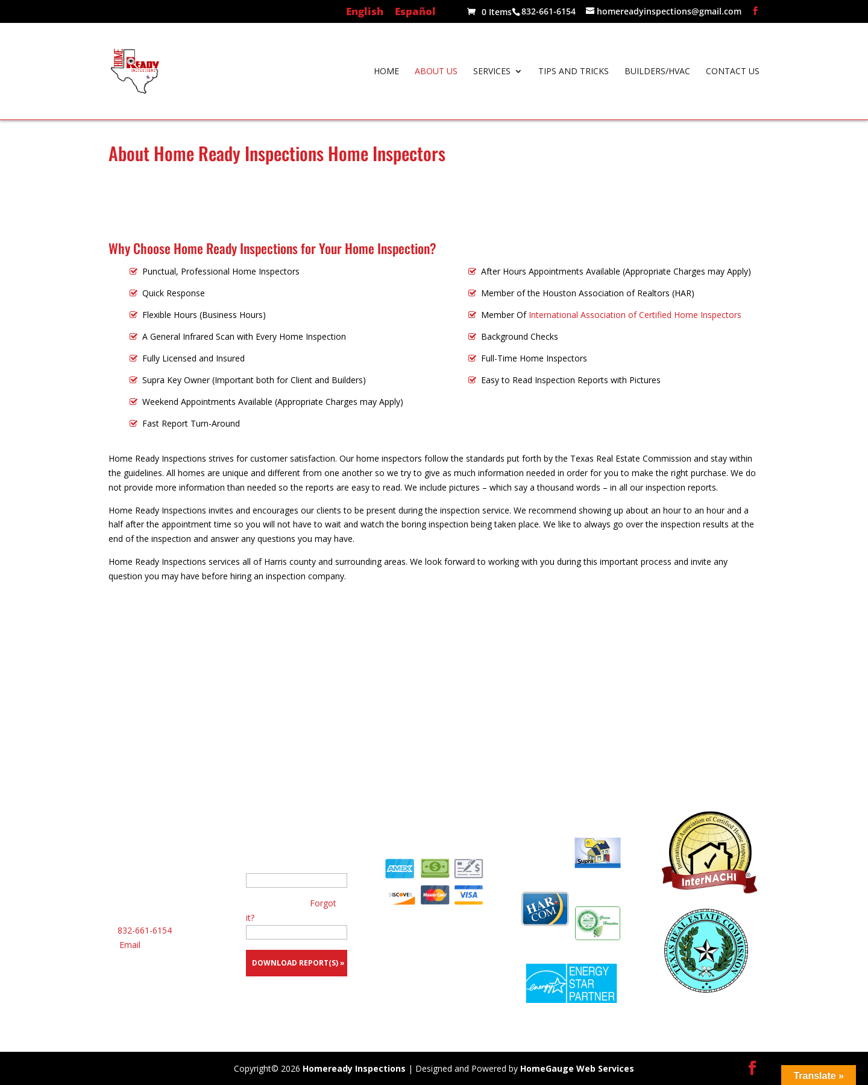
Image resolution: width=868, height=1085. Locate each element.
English (364, 12)
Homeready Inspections (354, 1068)
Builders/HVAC (657, 72)
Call (434, 674)
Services (492, 72)
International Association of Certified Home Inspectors (635, 314)
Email (129, 944)
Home (386, 72)
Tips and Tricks (573, 72)
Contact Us (733, 72)
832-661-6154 (145, 930)
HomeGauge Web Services (577, 1068)
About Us (436, 72)
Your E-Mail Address (285, 865)
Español (415, 12)
